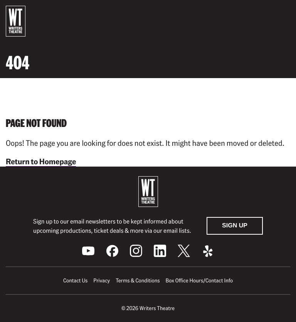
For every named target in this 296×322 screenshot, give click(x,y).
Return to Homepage (41, 161)
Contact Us (75, 280)
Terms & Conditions (138, 280)
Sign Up (234, 225)
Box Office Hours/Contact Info (199, 280)
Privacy (101, 280)
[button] (284, 13)
